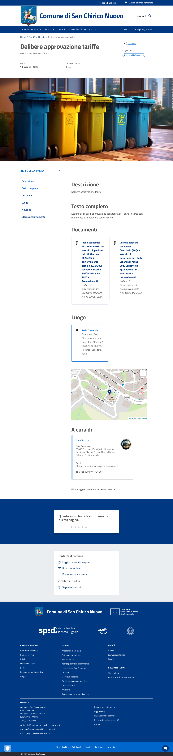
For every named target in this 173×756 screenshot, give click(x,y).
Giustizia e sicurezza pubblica (74, 681)
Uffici (22, 659)
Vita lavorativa (68, 659)
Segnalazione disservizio (104, 715)
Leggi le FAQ (99, 711)
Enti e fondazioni (27, 663)
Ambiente (66, 689)
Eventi (111, 659)
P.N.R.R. (97, 724)
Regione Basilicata (107, 2)
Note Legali (76, 746)
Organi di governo (28, 654)
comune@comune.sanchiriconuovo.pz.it (37, 729)
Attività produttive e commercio (75, 663)
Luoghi (23, 676)
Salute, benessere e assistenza (75, 694)
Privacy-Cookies (62, 746)
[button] (138, 3)
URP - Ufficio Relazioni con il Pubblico (36, 733)
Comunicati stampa (116, 654)
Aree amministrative (29, 650)
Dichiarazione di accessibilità (106, 720)
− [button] (75, 377)
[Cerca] (150, 16)
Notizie (41, 37)
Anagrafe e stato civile (71, 650)
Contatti (24, 702)
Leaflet (131, 418)
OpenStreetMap (141, 418)
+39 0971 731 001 (28, 720)
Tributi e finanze (69, 685)
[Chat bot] (165, 748)
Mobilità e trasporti (70, 676)
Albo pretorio (113, 673)
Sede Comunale (90, 330)
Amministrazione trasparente (121, 677)
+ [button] (75, 372)
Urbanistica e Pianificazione (74, 668)
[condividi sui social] (130, 43)
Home (23, 37)
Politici (23, 667)
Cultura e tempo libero (71, 655)
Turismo (65, 672)
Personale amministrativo (31, 672)
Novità (32, 37)
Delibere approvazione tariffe (61, 37)
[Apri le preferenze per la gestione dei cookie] (7, 748)
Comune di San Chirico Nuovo (81, 15)
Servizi (65, 645)
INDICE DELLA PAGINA (32, 171)
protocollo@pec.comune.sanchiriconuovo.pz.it (40, 725)
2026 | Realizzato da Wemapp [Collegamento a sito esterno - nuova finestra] (33, 753)
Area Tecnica (82, 440)
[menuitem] (124, 29)
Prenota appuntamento (104, 707)
